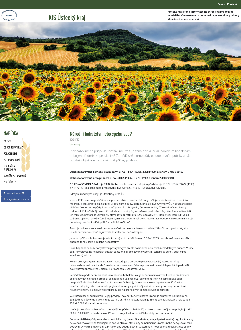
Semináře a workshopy (10, 167)
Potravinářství (12, 160)
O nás (221, 4)
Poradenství (10, 153)
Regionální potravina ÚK (16, 199)
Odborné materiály (14, 147)
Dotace (7, 141)
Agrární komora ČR (13, 193)
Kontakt (232, 4)
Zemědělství (10, 182)
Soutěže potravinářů (15, 176)
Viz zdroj (75, 144)
